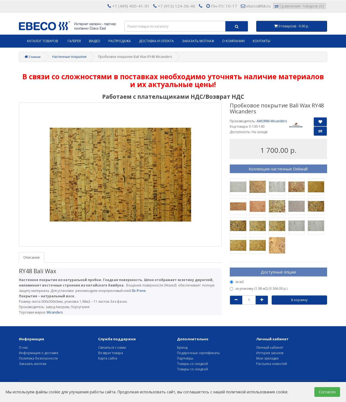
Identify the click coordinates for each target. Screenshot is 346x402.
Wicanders (54, 312)
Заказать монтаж (32, 363)
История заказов (269, 353)
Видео (94, 41)
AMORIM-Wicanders (272, 121)
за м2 (237, 281)
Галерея (74, 41)
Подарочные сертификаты (198, 353)
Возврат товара (110, 353)
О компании (233, 41)
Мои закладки (267, 358)
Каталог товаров (42, 41)
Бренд (182, 347)
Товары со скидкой (192, 363)
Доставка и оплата (156, 41)
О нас (23, 347)
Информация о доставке (38, 353)
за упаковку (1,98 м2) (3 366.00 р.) (258, 288)
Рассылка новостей (271, 363)
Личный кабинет (269, 347)
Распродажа (119, 41)
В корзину (299, 300)
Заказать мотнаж (198, 41)
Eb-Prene (139, 290)
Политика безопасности (38, 358)
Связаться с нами (112, 347)
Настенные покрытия (69, 56)
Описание (31, 257)
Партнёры (185, 358)
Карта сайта (107, 358)
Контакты (261, 41)
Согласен (327, 391)
